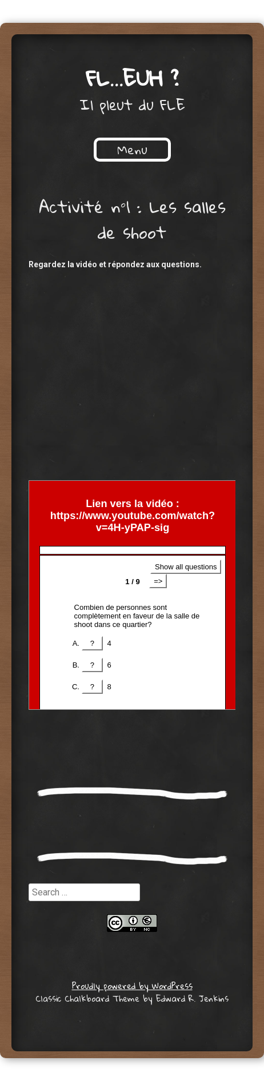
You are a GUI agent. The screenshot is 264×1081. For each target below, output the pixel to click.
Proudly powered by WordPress (132, 986)
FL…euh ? (132, 77)
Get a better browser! (133, 595)
